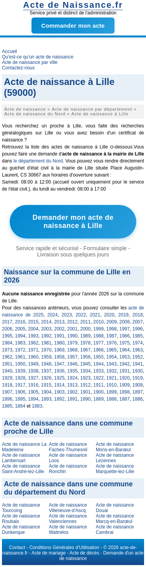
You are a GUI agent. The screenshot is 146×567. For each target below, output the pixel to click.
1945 (85, 364)
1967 (85, 350)
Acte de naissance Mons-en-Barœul (115, 447)
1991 (59, 336)
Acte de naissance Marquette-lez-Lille (115, 468)
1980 (59, 343)
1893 (46, 399)
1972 (20, 350)
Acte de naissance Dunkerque (21, 529)
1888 (111, 399)
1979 (72, 343)
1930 (137, 371)
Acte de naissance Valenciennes (68, 518)
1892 (59, 399)
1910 (111, 385)
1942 (125, 364)
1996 (137, 329)
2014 (46, 322)
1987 (111, 336)
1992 (46, 336)
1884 (20, 406)
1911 (98, 385)
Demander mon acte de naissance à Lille (72, 222)
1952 (137, 357)
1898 (125, 392)
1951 (7, 364)
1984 (7, 343)
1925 (59, 378)
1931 (125, 371)
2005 (20, 329)
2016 (20, 322)
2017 (7, 322)
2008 (125, 322)
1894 (33, 399)
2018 (137, 315)
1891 (72, 399)
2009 (111, 322)
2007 (137, 322)
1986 (125, 336)
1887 (125, 399)
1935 (72, 371)
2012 (72, 322)
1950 (20, 364)
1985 (137, 336)
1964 (125, 350)
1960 (33, 357)
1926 (46, 378)
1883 (37, 406)
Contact (17, 547)
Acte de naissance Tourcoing (21, 507)
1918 (7, 385)
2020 (109, 315)
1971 (33, 350)
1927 (33, 378)
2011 (85, 322)
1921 (111, 378)
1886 (137, 399)
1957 (72, 357)
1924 (72, 378)
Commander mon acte (73, 25)
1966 (98, 350)
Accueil (9, 51)
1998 (111, 329)
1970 (46, 350)
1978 (85, 343)
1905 (33, 392)
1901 (85, 392)
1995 (7, 336)
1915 (46, 385)
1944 (98, 364)
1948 (46, 364)
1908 (137, 385)
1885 (7, 406)
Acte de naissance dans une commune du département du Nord (68, 488)
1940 (7, 371)
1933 (98, 371)
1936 (59, 371)
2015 (33, 322)
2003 (46, 329)
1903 (59, 392)
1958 (59, 357)
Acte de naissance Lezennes (115, 457)
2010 (98, 322)
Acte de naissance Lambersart (21, 457)
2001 (72, 329)
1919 (137, 378)
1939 (20, 371)
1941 (137, 364)
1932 (111, 371)
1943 (111, 364)
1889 (98, 399)
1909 (125, 385)
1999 (98, 329)
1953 (125, 357)
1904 (46, 392)
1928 (20, 378)
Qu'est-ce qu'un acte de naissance (37, 57)
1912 (85, 385)
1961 (20, 357)
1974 (137, 343)
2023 (67, 315)
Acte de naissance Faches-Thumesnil (68, 447)
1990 (72, 336)
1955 (98, 357)
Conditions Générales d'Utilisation (64, 547)
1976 (111, 343)
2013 (59, 322)
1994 (20, 336)
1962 (7, 357)
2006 (7, 329)
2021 (95, 315)
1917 (20, 385)
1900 (98, 392)
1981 (46, 343)
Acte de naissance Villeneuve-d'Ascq (68, 507)
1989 (85, 336)
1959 (46, 357)
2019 (123, 315)
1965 (111, 350)
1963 (137, 350)
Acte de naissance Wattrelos (68, 529)
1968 (72, 350)
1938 (33, 371)
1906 (20, 392)
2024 (52, 315)
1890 (85, 399)
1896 (7, 399)
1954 (111, 357)
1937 (46, 371)
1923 (85, 378)
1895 (20, 399)
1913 (72, 385)
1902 (72, 392)
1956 (85, 357)
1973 (7, 350)
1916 (33, 385)
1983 (20, 343)
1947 (59, 364)
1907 (7, 392)
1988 (98, 336)
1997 (125, 329)
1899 (111, 392)
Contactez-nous (18, 68)
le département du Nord (38, 161)
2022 (81, 315)
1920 (125, 378)
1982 (33, 343)
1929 (7, 378)
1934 (85, 371)
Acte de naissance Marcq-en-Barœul (115, 518)
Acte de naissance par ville (30, 62)
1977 (98, 343)
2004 (33, 329)
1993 (33, 336)
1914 (59, 385)
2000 (85, 329)
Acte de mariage (48, 553)
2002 (59, 329)
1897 (137, 392)
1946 (72, 364)
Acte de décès (84, 553)
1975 (125, 343)
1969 (59, 350)
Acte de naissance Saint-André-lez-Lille (23, 468)
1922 (98, 378)
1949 (33, 364)
